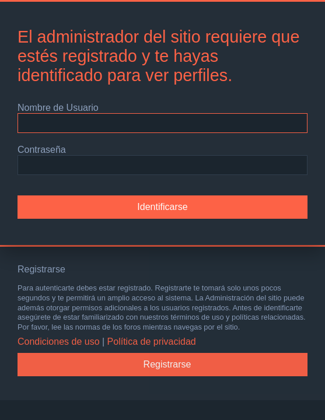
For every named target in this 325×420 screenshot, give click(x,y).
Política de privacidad (151, 341)
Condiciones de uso (59, 341)
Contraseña (42, 150)
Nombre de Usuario (58, 108)
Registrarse (167, 364)
